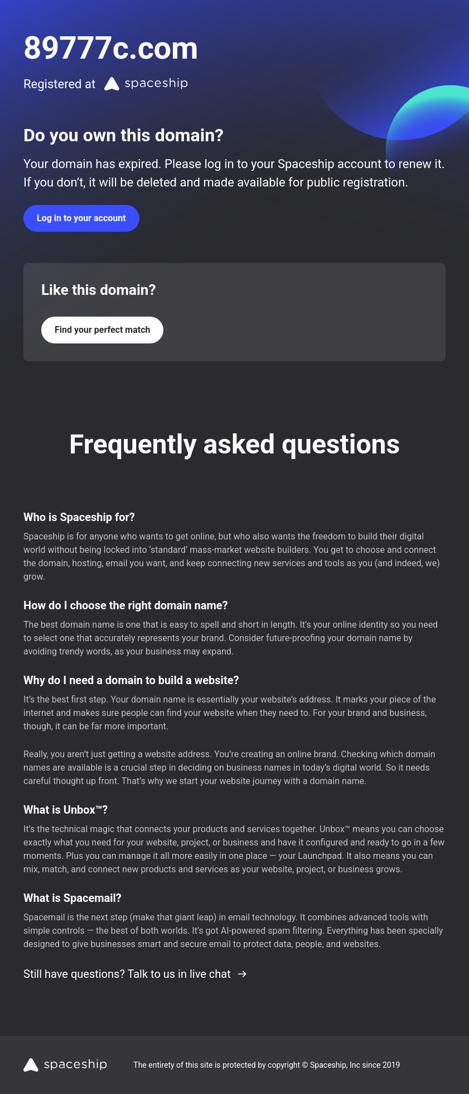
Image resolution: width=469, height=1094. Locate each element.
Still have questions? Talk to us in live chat (135, 974)
